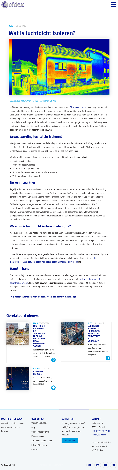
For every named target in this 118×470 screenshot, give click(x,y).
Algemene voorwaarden (41, 440)
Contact (34, 449)
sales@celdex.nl (99, 434)
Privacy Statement (39, 445)
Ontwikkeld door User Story (51, 465)
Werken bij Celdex (39, 423)
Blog (33, 427)
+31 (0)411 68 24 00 (101, 431)
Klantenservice (37, 436)
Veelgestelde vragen (40, 431)
